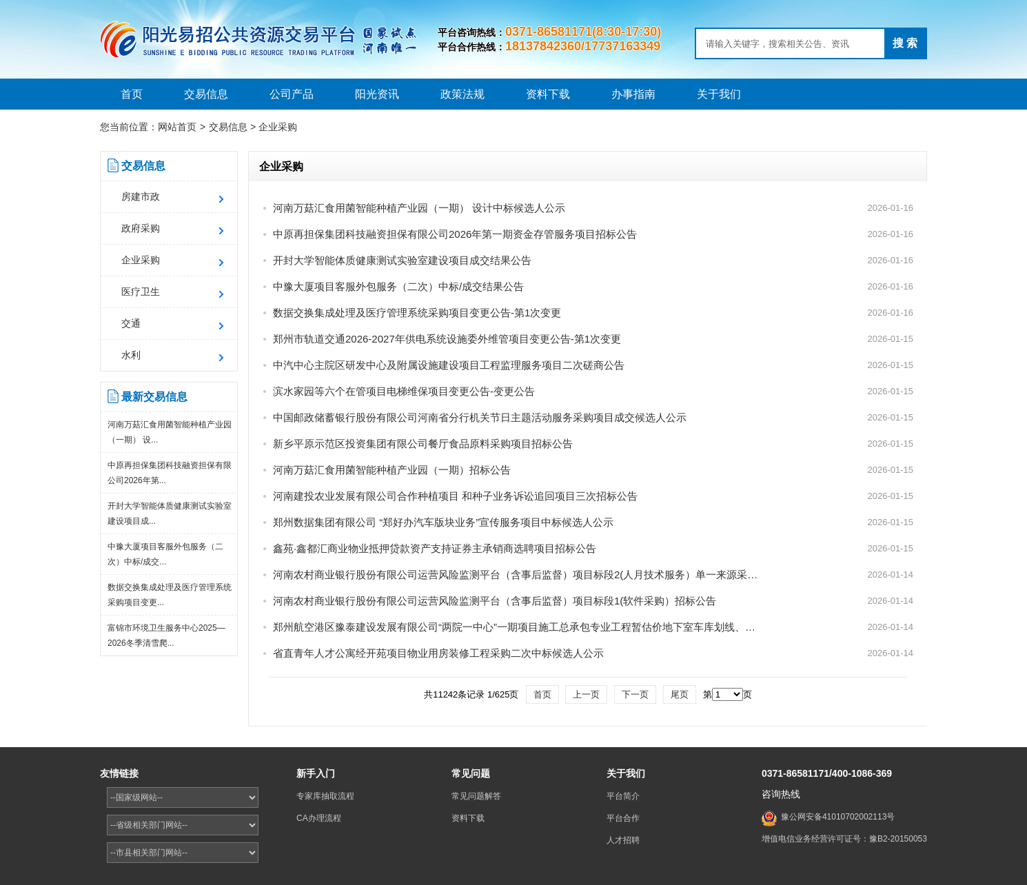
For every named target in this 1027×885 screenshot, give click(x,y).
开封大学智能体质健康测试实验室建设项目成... (170, 513)
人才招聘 (623, 840)
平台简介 (623, 796)
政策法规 (462, 94)
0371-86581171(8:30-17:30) (583, 32)
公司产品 (292, 94)
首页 (132, 94)
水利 (131, 354)
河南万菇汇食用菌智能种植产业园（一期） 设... (170, 432)
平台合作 (623, 818)
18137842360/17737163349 (582, 46)
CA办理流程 (318, 818)
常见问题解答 (476, 796)
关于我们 (719, 94)
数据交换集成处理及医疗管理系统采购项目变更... (170, 594)
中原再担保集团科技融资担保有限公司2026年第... (170, 472)
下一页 (635, 694)
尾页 (680, 694)
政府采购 (140, 228)
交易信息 (206, 94)
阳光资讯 (377, 94)
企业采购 (277, 126)
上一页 (586, 694)
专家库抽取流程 (325, 796)
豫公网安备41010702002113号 (838, 817)
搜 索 (905, 43)
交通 (131, 323)
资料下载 (548, 94)
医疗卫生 (140, 291)
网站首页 (177, 126)
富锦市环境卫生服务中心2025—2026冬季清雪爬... (166, 635)
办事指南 (633, 94)
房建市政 (140, 196)
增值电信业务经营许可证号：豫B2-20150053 (844, 839)
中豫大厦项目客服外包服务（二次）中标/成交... (165, 554)
